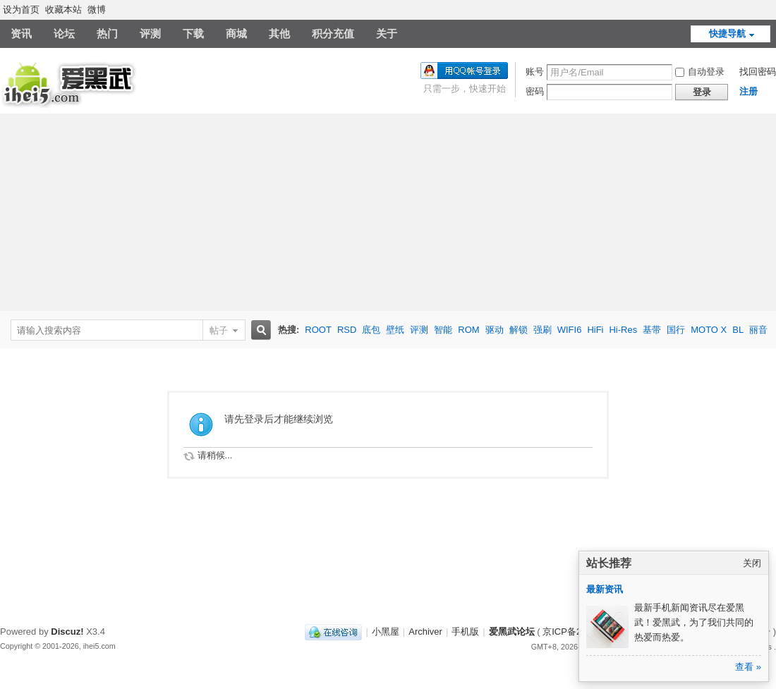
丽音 (758, 329)
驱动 (494, 329)
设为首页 (21, 9)
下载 (193, 33)
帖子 (219, 330)
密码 (535, 91)
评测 (150, 33)
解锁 (518, 329)
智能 (443, 329)
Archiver (425, 631)
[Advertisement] (388, 212)
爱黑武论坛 (512, 631)
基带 (652, 329)
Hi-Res (623, 329)
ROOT (318, 329)
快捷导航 (727, 33)
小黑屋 (385, 631)
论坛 (64, 33)
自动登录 (700, 71)
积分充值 (333, 33)
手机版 (465, 631)
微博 (96, 9)
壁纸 (395, 329)
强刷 (542, 329)
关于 (386, 33)
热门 (107, 33)
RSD (346, 329)
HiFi (595, 329)
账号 (535, 71)
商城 (236, 33)
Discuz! (67, 631)
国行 (676, 329)
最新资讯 (604, 589)
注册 (748, 91)
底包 (371, 329)
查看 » (748, 666)
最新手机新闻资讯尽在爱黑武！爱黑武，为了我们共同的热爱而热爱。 (693, 622)
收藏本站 (63, 9)
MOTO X (709, 329)
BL (738, 329)
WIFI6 (569, 329)
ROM (468, 329)
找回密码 (757, 71)
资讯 (21, 33)
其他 (279, 33)
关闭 (752, 563)
